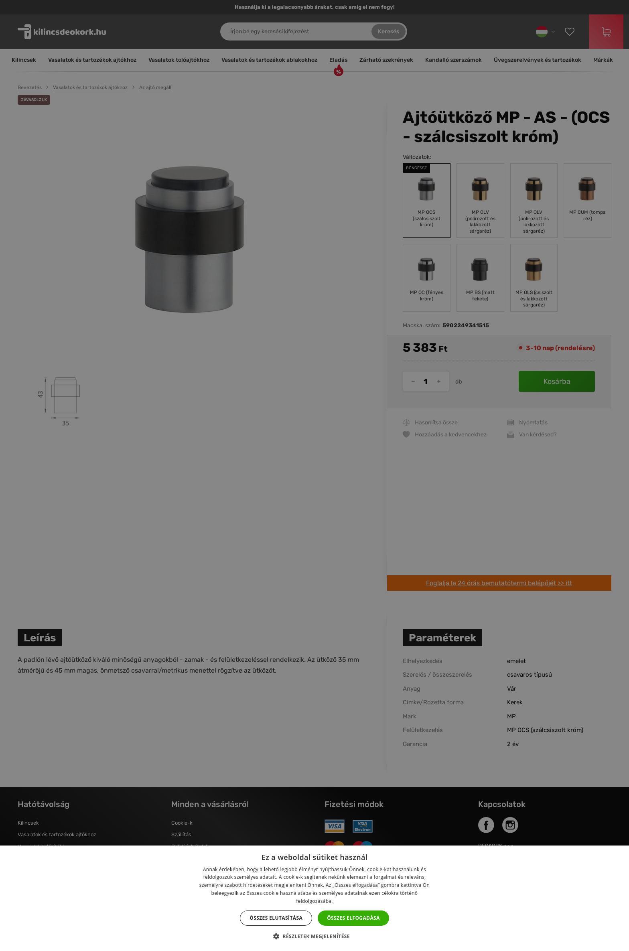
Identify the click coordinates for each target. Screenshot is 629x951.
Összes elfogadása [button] (353, 918)
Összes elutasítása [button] (276, 918)
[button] (314, 936)
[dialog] (314, 475)
